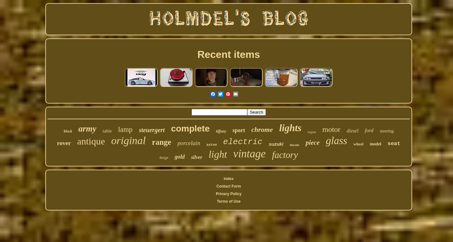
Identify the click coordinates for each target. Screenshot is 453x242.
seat (394, 144)
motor (331, 129)
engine (312, 132)
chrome (262, 129)
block (68, 131)
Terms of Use (228, 201)
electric (242, 142)
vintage (249, 154)
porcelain (188, 143)
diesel (352, 130)
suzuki (276, 144)
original (128, 140)
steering (387, 131)
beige (163, 157)
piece (312, 142)
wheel (359, 144)
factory (285, 155)
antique (91, 141)
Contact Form (228, 186)
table (107, 130)
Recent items (228, 54)
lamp (125, 129)
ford (369, 130)
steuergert (152, 130)
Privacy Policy (228, 194)
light (218, 154)
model (375, 144)
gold (180, 157)
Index (228, 179)
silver (196, 157)
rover (64, 143)
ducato (294, 145)
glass (336, 140)
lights (290, 127)
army (87, 128)
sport (238, 130)
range (161, 142)
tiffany (221, 131)
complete (190, 128)
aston (211, 145)
